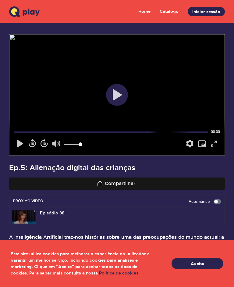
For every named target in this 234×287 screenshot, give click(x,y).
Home (144, 11)
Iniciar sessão (206, 11)
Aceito (197, 263)
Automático (205, 201)
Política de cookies (118, 273)
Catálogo (169, 11)
